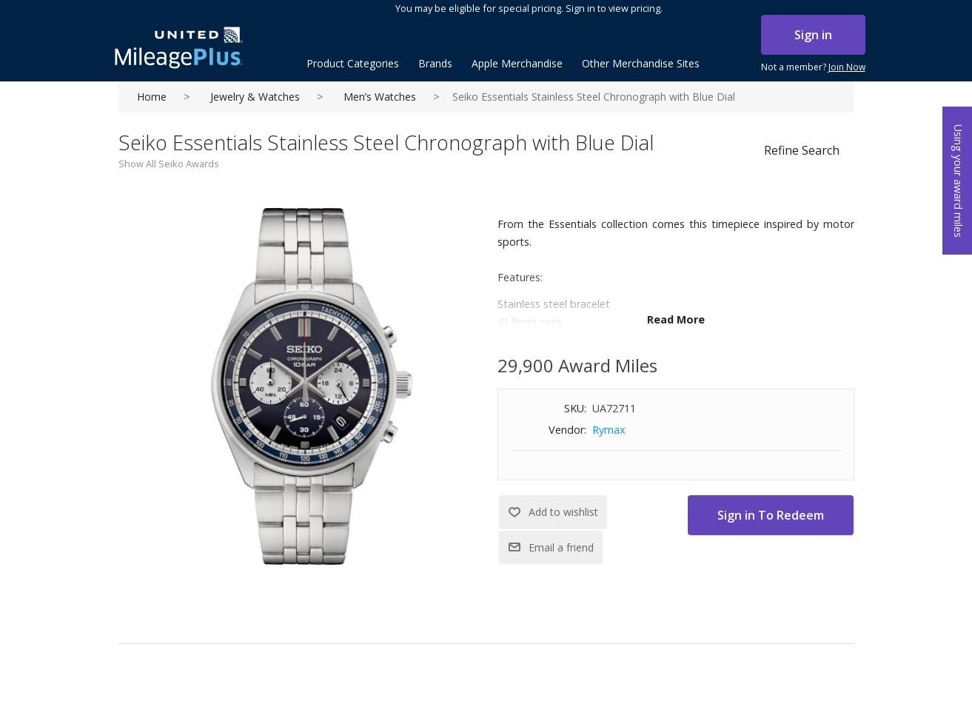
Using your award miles (958, 181)
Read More (676, 319)
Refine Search (801, 150)
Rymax (609, 430)
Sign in (813, 35)
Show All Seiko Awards (168, 163)
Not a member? (813, 67)
